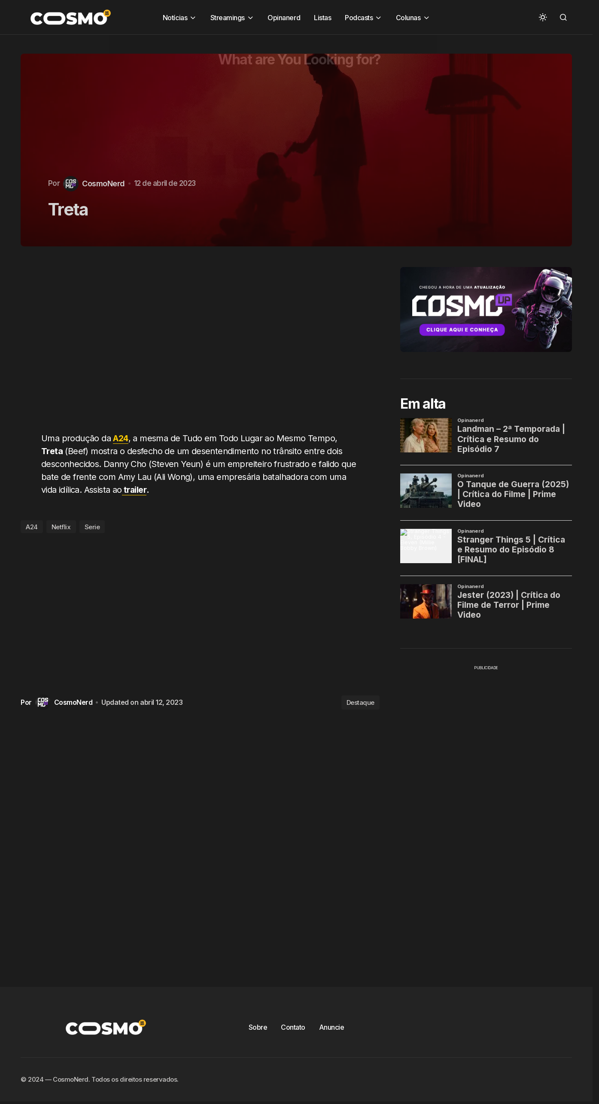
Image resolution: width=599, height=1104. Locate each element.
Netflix (61, 527)
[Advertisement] (203, 344)
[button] (542, 17)
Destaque (360, 702)
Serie (92, 527)
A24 (121, 438)
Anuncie (331, 1027)
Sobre (258, 1027)
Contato (293, 1027)
